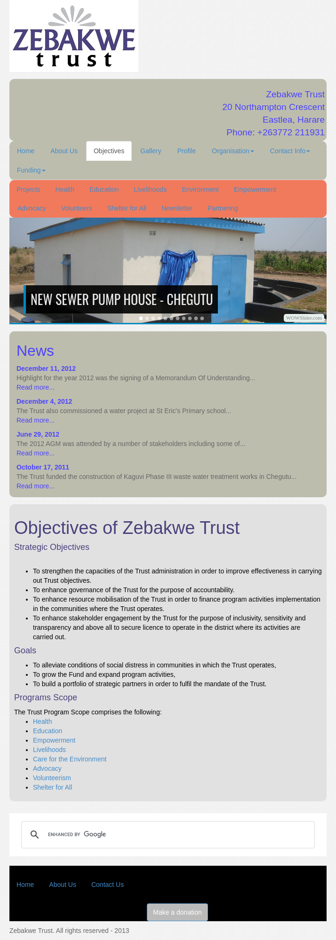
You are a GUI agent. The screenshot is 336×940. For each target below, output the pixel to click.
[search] (166, 834)
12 (202, 318)
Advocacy (31, 208)
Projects (28, 189)
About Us (64, 151)
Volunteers (76, 208)
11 (196, 318)
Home (25, 151)
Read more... (35, 387)
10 (190, 318)
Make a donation (177, 912)
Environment (200, 189)
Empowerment (255, 189)
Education (104, 189)
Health (65, 189)
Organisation (233, 151)
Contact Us (107, 884)
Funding (31, 170)
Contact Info (290, 151)
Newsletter (176, 208)
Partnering (223, 208)
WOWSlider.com (304, 318)
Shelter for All (126, 208)
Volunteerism (52, 778)
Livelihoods (150, 189)
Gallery (150, 151)
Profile (186, 151)
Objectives (109, 151)
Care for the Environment (69, 759)
